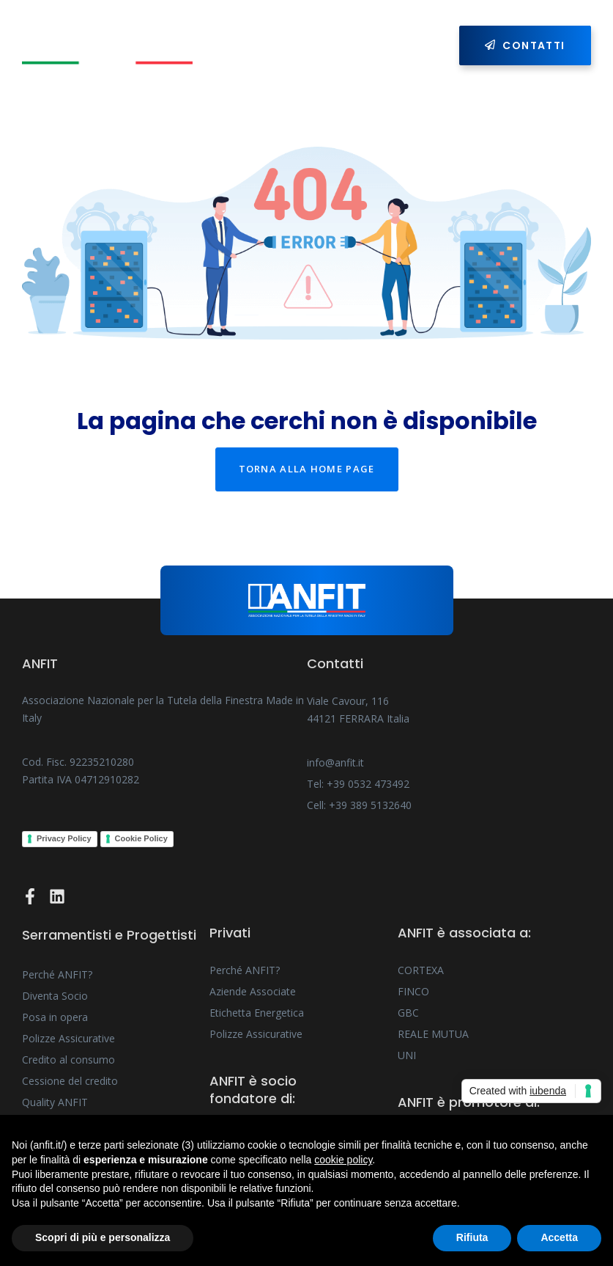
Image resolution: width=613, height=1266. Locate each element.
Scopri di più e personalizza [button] (102, 1237)
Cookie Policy (141, 838)
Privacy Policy (64, 838)
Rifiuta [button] (472, 1237)
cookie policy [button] (343, 1160)
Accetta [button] (559, 1237)
